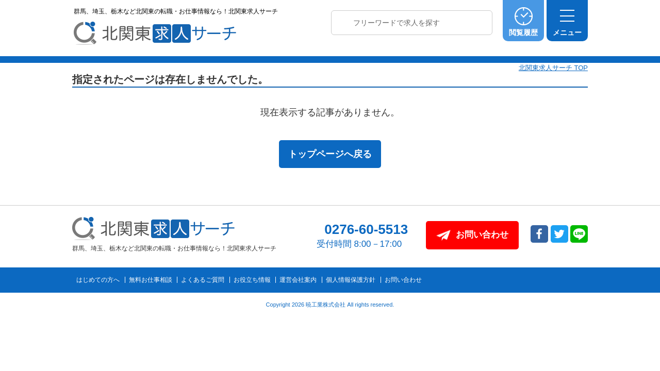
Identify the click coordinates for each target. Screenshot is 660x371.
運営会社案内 (298, 279)
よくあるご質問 (202, 279)
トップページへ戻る (330, 154)
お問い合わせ (403, 279)
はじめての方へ (98, 279)
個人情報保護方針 (350, 279)
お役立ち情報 (252, 279)
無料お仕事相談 (150, 279)
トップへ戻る (625, 279)
